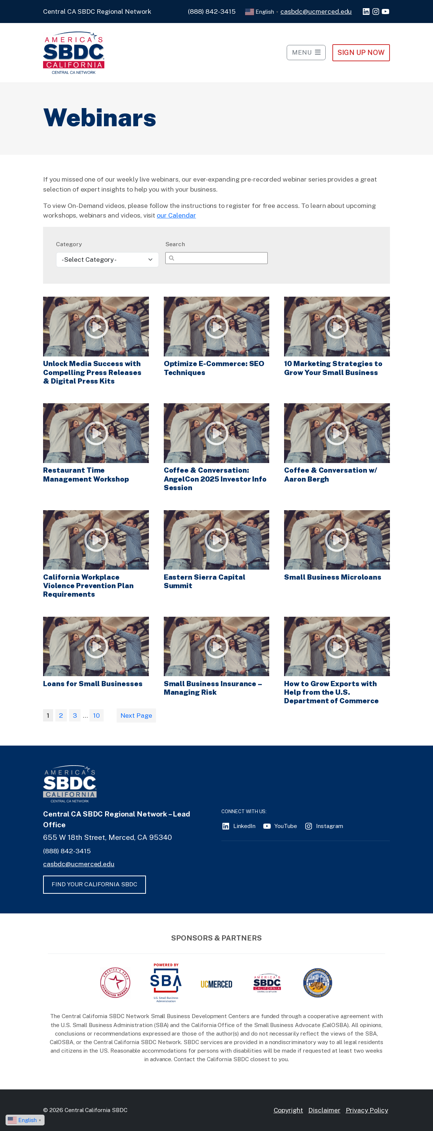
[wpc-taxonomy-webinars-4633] (107, 260)
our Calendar (176, 215)
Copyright (288, 1110)
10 (96, 715)
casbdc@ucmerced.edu (316, 11)
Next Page (136, 715)
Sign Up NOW (361, 52)
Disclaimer (324, 1110)
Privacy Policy (367, 1110)
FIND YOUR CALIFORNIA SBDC (94, 884)
